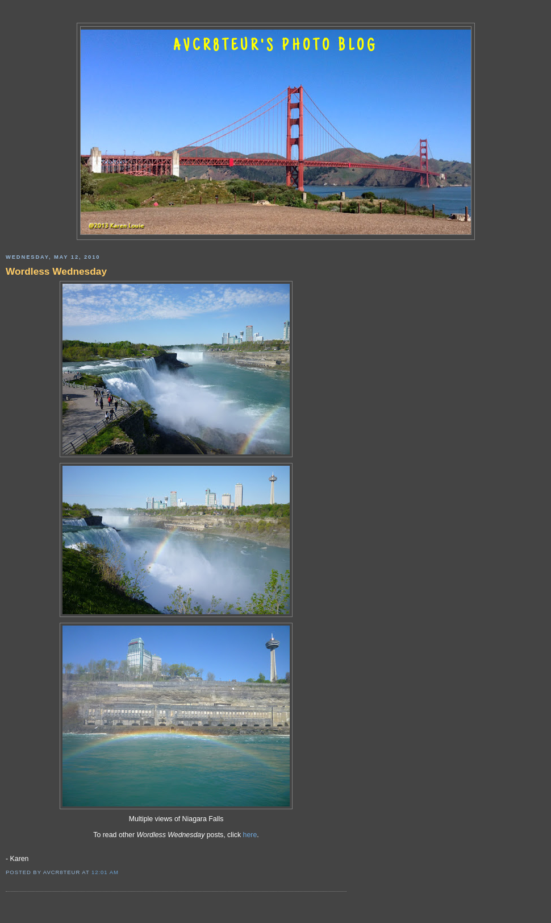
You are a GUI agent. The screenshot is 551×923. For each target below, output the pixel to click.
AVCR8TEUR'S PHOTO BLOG (275, 46)
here (250, 835)
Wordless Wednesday (56, 271)
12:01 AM (105, 872)
